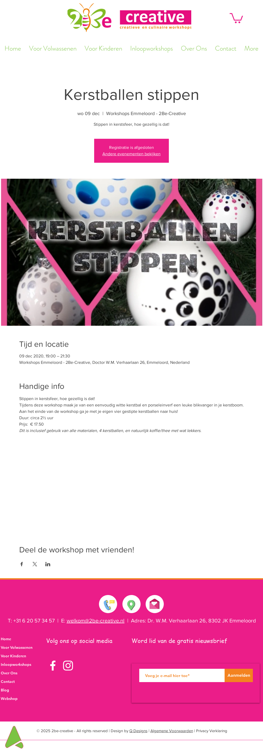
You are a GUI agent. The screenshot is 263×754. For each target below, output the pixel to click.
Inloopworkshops (16, 664)
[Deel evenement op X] (34, 564)
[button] (236, 17)
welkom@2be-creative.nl (96, 620)
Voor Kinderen (13, 656)
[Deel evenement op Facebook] (21, 564)
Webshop (9, 698)
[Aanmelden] (239, 675)
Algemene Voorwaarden (171, 730)
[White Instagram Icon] (68, 665)
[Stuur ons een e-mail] (154, 602)
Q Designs (138, 730)
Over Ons (9, 673)
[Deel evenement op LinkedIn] (47, 564)
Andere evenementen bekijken (131, 154)
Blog (5, 690)
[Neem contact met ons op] (108, 604)
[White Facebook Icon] (52, 665)
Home (6, 639)
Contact (8, 681)
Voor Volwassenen (17, 647)
